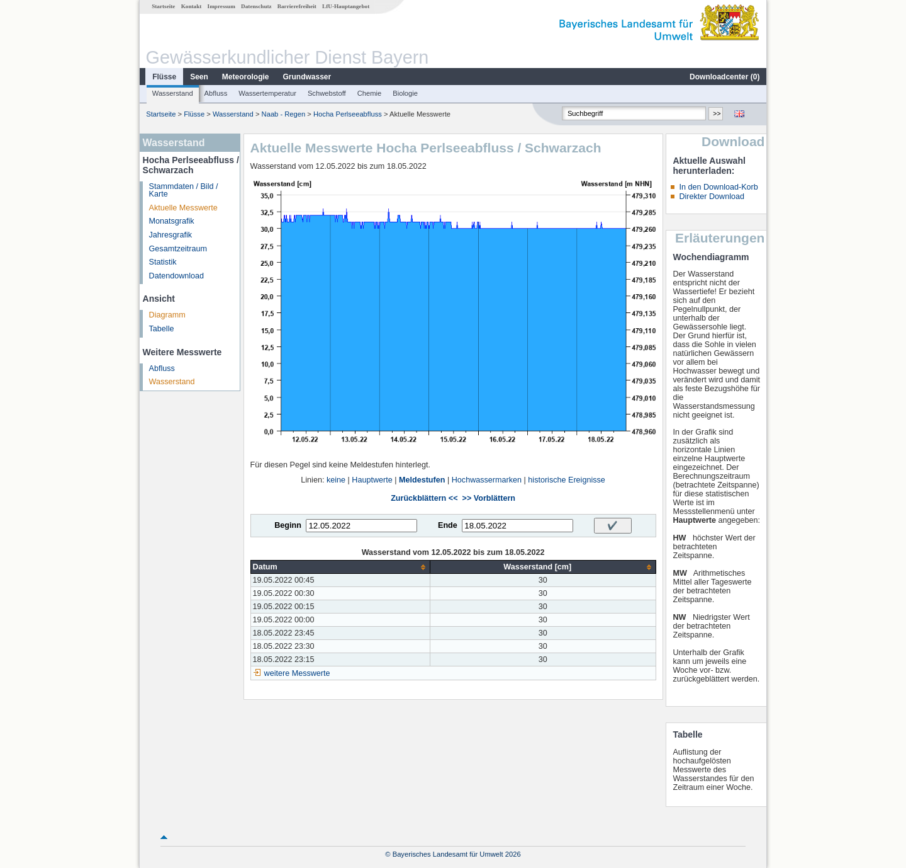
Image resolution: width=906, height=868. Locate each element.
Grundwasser (307, 76)
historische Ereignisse (566, 480)
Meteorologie (245, 76)
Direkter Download (711, 196)
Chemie (369, 93)
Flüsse (164, 76)
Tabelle (161, 328)
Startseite (163, 6)
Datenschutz (256, 6)
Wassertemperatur (267, 93)
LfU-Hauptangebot (345, 6)
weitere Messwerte (297, 673)
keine (336, 480)
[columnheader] (340, 567)
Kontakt (191, 6)
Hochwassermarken (487, 480)
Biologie (405, 93)
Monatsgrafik (171, 221)
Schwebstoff (327, 93)
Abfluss (216, 93)
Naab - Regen (284, 114)
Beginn (287, 525)
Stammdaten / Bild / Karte (183, 190)
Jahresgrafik (171, 235)
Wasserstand (172, 93)
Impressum (221, 6)
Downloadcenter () (724, 76)
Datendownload (176, 275)
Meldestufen (422, 480)
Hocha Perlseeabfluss (347, 114)
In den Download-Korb (718, 187)
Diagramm (167, 315)
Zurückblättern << (424, 498)
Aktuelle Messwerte (183, 207)
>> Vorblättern (488, 498)
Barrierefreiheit (296, 6)
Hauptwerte (372, 480)
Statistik (163, 262)
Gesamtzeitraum (178, 248)
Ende (447, 525)
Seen (199, 76)
